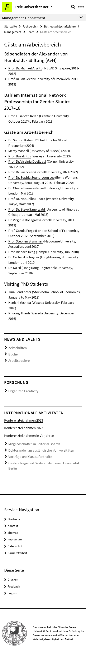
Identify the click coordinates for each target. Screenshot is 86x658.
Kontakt (13, 526)
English (12, 593)
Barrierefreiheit (17, 553)
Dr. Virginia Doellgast (23, 220)
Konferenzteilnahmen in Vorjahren (29, 435)
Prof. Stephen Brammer (25, 241)
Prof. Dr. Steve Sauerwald (27, 209)
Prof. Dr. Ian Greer (21, 79)
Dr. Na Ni (14, 267)
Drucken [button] (13, 579)
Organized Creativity (23, 391)
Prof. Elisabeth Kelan (23, 116)
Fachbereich (30, 26)
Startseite (10, 26)
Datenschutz (16, 546)
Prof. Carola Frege (21, 230)
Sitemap (13, 533)
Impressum (15, 539)
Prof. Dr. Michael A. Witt (25, 68)
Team (30, 32)
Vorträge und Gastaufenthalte (30, 456)
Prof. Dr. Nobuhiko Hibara (26, 198)
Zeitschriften (17, 347)
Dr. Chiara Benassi (21, 188)
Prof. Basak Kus (19, 156)
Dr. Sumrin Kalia (20, 140)
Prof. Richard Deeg (21, 252)
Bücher (13, 354)
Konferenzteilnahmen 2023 (23, 420)
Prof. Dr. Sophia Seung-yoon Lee (31, 177)
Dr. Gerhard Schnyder (23, 257)
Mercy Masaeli (18, 150)
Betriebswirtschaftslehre (60, 26)
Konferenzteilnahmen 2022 (23, 428)
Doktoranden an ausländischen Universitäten (41, 450)
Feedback (14, 586)
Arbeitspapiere (19, 360)
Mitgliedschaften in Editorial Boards (34, 444)
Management (12, 32)
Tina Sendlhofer (19, 292)
